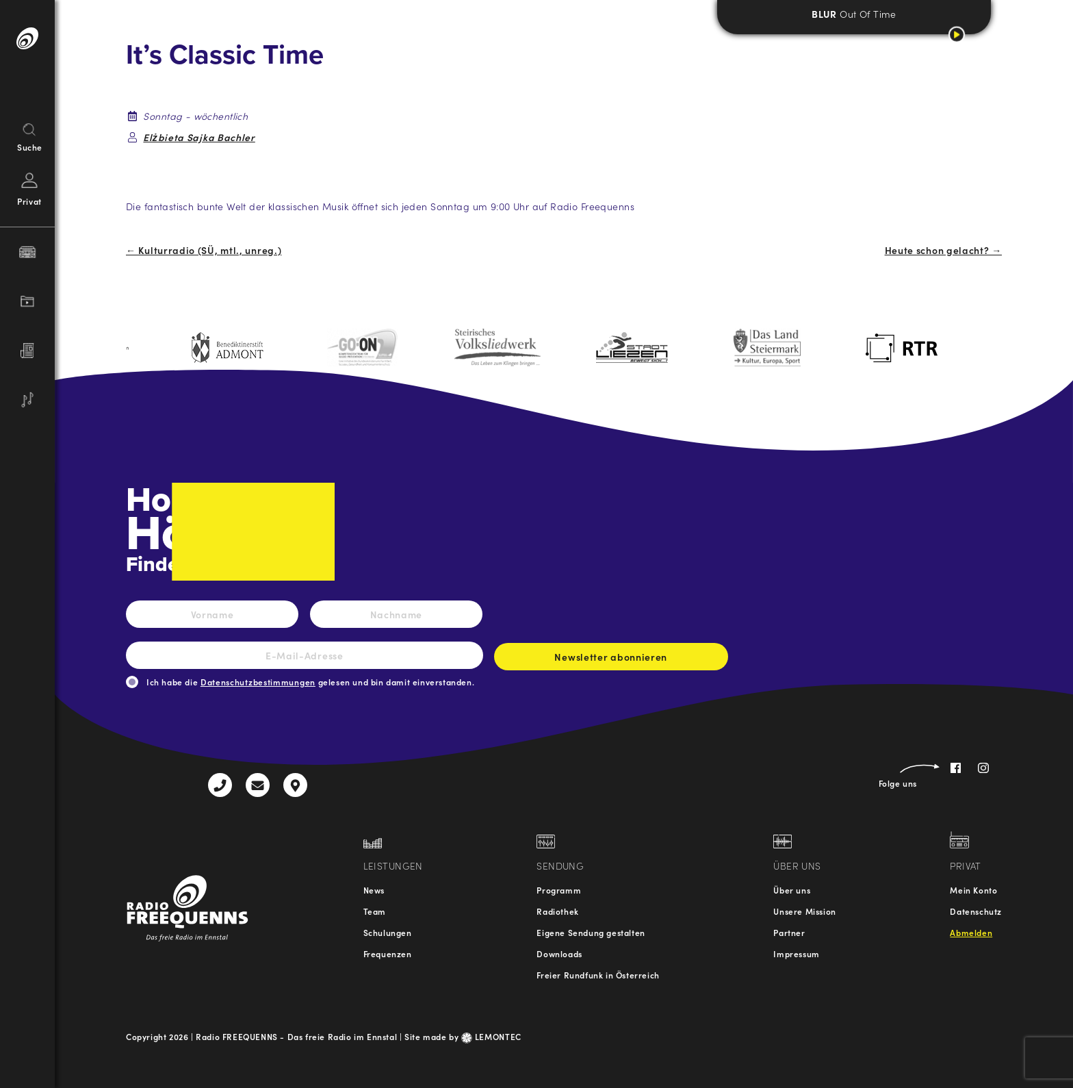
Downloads (559, 953)
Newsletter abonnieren (611, 660)
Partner (789, 932)
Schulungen (387, 932)
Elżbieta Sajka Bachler (199, 137)
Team (374, 911)
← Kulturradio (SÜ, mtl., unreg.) (203, 250)
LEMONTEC (491, 1036)
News (374, 890)
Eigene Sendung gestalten (590, 932)
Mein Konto (973, 890)
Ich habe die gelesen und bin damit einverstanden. (310, 681)
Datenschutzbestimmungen (258, 681)
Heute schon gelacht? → (943, 250)
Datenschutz (976, 911)
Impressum (796, 953)
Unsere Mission (804, 911)
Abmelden (971, 932)
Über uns (791, 890)
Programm (558, 890)
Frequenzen (387, 953)
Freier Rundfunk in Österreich (597, 975)
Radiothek (557, 911)
